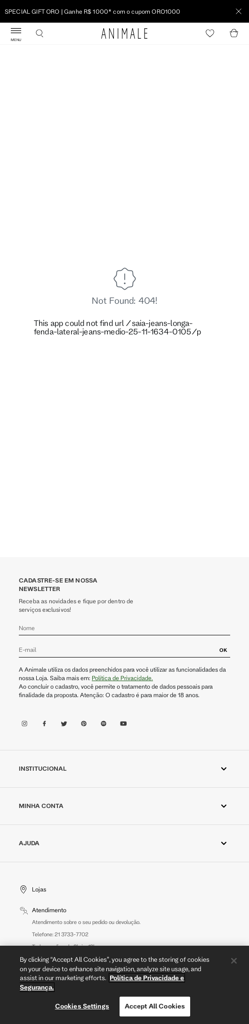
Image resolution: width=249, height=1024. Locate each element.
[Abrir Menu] (16, 33)
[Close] (234, 960)
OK (223, 650)
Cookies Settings (82, 1006)
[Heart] (210, 33)
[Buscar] (39, 33)
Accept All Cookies (155, 1006)
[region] (124, 985)
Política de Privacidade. (122, 677)
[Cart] (234, 33)
